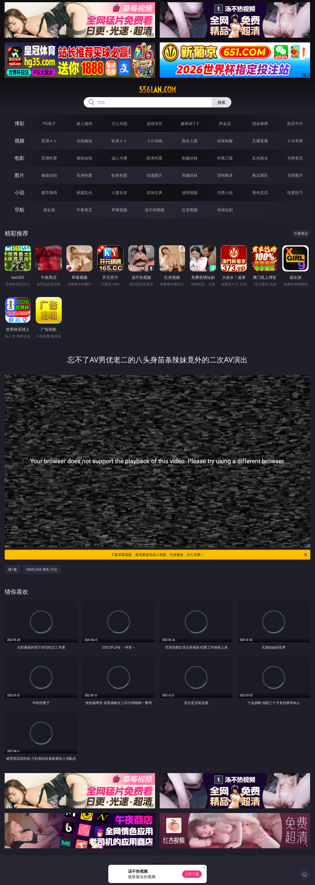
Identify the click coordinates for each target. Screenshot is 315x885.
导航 (19, 209)
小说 (19, 192)
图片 (19, 175)
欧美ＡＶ (119, 140)
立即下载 (192, 874)
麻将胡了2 (190, 123)
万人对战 (119, 123)
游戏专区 (154, 123)
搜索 (221, 102)
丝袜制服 (225, 140)
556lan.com (157, 90)
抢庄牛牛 (295, 123)
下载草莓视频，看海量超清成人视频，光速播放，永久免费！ (209, 555)
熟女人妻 (190, 140)
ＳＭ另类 (295, 140)
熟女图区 (260, 175)
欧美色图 (119, 175)
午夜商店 (84, 209)
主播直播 (260, 140)
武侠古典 (154, 192)
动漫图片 (154, 175)
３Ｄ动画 (154, 140)
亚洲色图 (84, 175)
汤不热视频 (154, 209)
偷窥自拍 (49, 175)
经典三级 (225, 158)
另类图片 (295, 175)
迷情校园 (190, 192)
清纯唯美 (225, 175)
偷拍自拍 (84, 158)
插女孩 (49, 209)
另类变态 (295, 158)
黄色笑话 (260, 192)
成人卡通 (119, 158)
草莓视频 (119, 209)
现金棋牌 (260, 123)
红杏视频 (190, 209)
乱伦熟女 (260, 158)
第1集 (12, 569)
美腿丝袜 (190, 175)
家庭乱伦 (84, 192)
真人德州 (84, 123)
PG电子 (49, 123)
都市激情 (49, 192)
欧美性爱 (154, 158)
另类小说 (225, 192)
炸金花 (225, 123)
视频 (19, 140)
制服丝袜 (190, 158)
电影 (19, 158)
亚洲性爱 (49, 158)
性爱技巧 (295, 192)
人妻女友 (119, 192)
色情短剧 (225, 209)
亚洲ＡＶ (49, 140)
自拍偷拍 (84, 140)
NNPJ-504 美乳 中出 (41, 569)
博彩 (19, 123)
